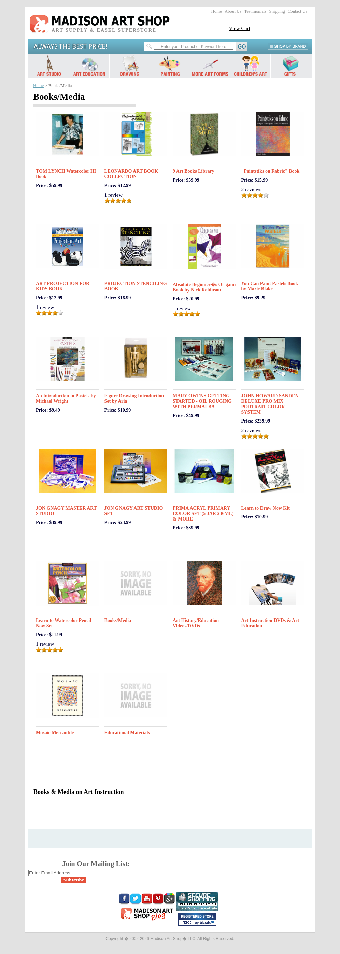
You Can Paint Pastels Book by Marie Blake (269, 286)
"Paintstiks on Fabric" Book (270, 171)
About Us (233, 11)
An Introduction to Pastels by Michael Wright (66, 398)
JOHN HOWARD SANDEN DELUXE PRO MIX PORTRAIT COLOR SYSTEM (270, 404)
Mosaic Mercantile (55, 732)
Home (216, 11)
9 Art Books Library (193, 171)
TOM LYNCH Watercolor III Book (66, 174)
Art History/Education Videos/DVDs (196, 623)
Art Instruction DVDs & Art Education (270, 623)
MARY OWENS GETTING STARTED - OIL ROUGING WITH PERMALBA (202, 401)
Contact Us (297, 11)
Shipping (277, 11)
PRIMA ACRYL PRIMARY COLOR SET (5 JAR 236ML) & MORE (203, 514)
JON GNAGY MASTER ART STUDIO (66, 511)
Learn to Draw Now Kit (265, 508)
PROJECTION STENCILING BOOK (135, 286)
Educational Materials (127, 732)
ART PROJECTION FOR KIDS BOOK (62, 286)
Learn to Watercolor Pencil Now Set (63, 623)
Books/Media (117, 620)
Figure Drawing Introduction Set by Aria (134, 398)
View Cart (239, 28)
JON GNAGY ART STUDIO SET (133, 511)
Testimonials (255, 11)
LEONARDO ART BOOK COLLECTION (131, 174)
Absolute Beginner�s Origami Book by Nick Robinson (204, 287)
